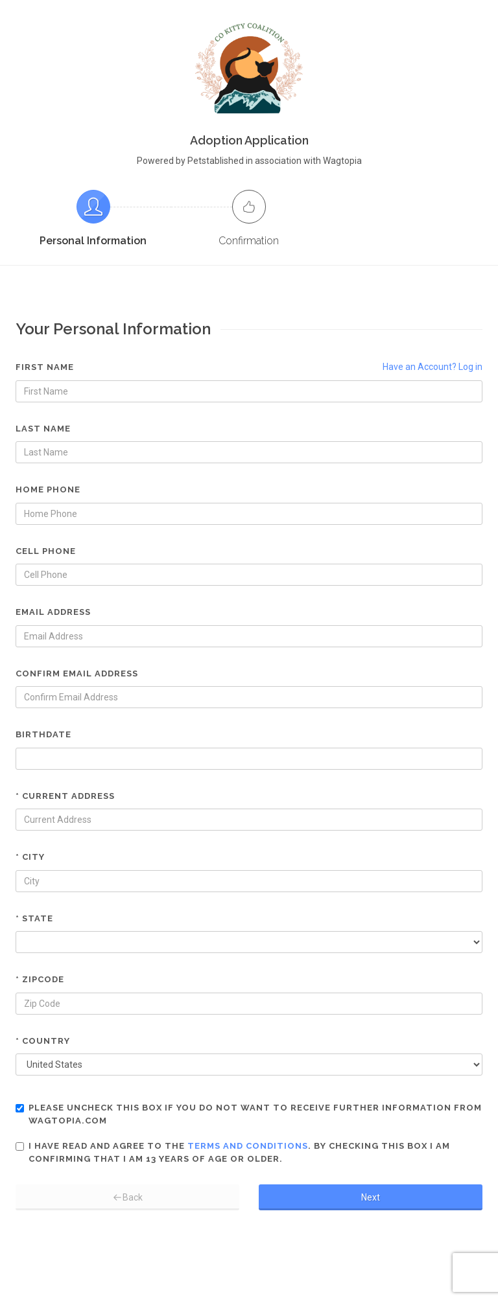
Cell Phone (46, 551)
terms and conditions (247, 1146)
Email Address (53, 612)
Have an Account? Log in (432, 367)
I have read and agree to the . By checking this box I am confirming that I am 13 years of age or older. (233, 1152)
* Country (43, 1041)
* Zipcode (40, 979)
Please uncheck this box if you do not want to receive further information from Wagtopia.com (249, 1114)
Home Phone (48, 489)
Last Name (43, 428)
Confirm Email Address (77, 673)
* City (30, 857)
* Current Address (65, 796)
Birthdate (43, 734)
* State (34, 918)
